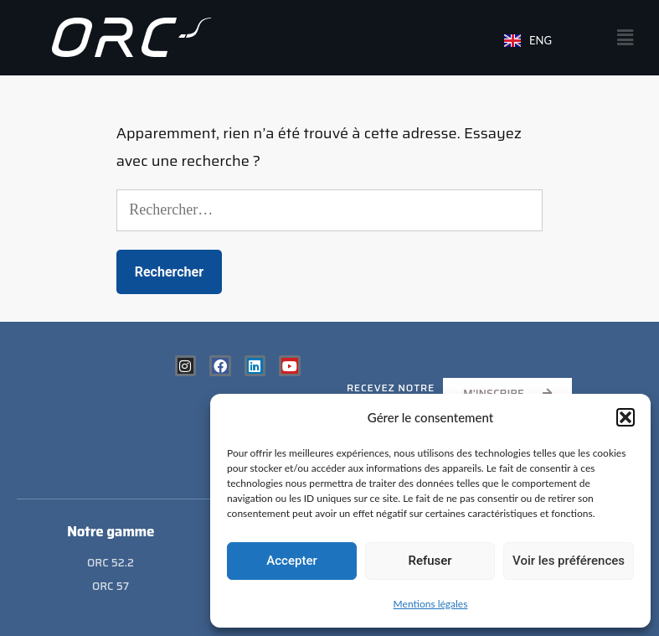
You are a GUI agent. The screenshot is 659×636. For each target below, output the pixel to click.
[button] (625, 417)
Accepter (291, 560)
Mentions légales (431, 603)
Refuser (429, 560)
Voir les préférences (568, 560)
